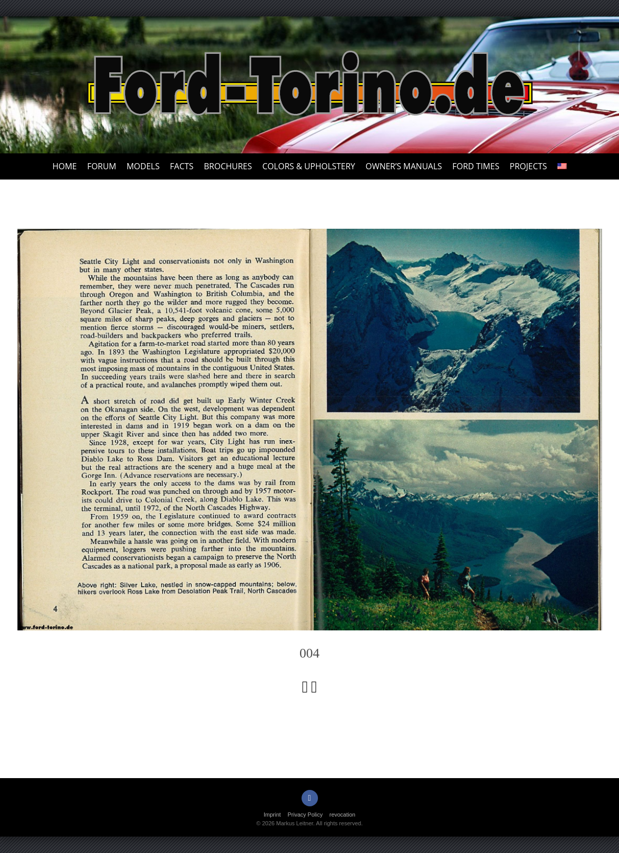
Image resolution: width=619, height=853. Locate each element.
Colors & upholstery (308, 166)
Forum (101, 166)
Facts (181, 166)
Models (143, 166)
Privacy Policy (305, 814)
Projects (528, 166)
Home (64, 166)
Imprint (272, 814)
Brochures (228, 166)
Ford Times (476, 166)
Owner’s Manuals (404, 166)
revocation (342, 814)
